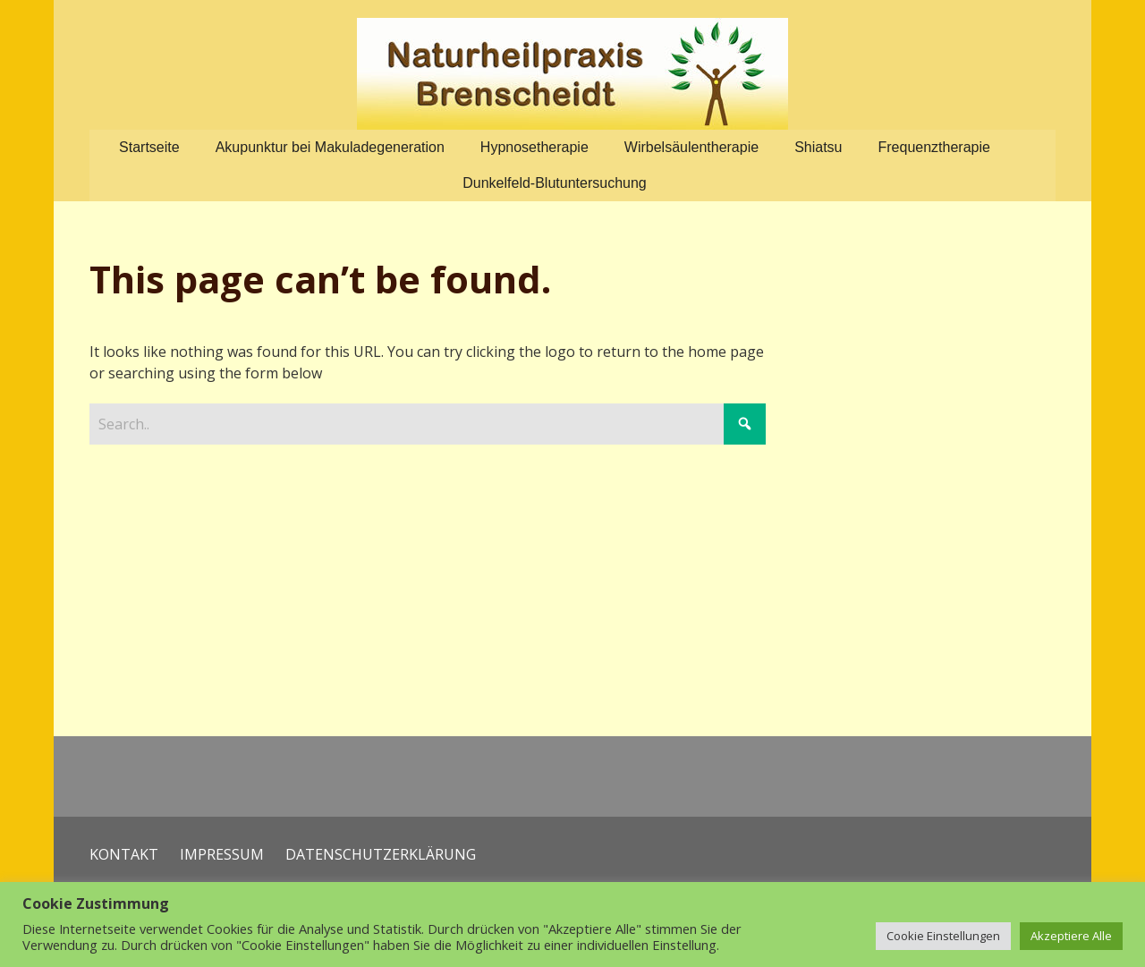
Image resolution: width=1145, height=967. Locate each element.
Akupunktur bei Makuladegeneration (330, 147)
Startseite (149, 147)
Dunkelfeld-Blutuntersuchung (554, 183)
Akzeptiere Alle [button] (1071, 936)
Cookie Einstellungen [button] (943, 936)
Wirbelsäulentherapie (691, 147)
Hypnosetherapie (534, 147)
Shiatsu (818, 147)
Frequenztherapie (934, 147)
